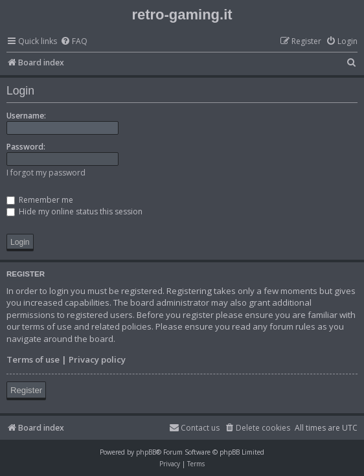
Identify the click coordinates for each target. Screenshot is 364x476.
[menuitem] (73, 42)
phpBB (146, 452)
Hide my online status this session (74, 211)
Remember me (39, 199)
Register (26, 390)
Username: (26, 115)
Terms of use (33, 359)
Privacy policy (97, 359)
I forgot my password (45, 172)
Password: (25, 146)
